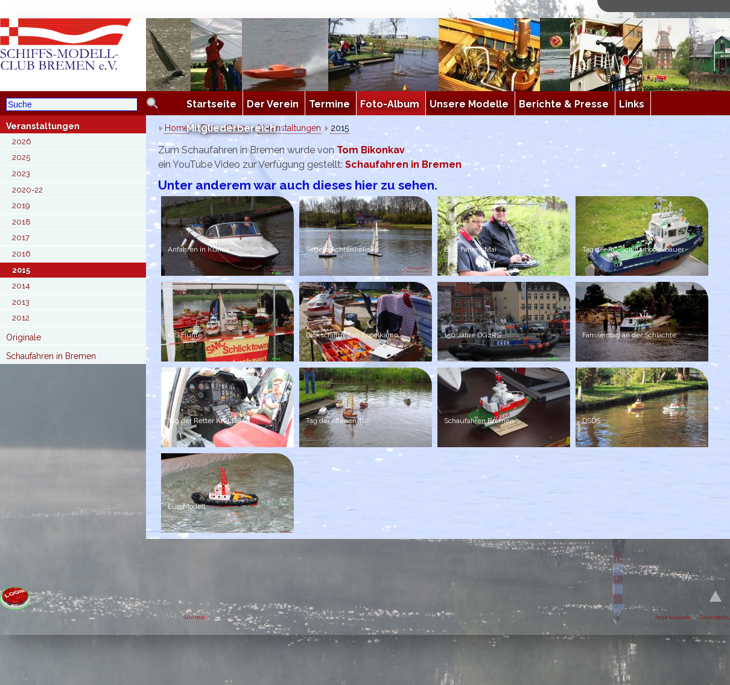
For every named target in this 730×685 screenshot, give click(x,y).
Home (177, 128)
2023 (21, 173)
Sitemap (195, 617)
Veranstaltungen (43, 126)
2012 (21, 317)
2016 (21, 253)
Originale (23, 337)
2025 (21, 157)
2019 (21, 205)
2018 (21, 221)
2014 (21, 285)
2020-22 (27, 189)
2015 (21, 270)
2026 (21, 141)
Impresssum (672, 617)
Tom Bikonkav (371, 150)
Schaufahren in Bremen (51, 356)
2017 (21, 237)
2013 (21, 302)
